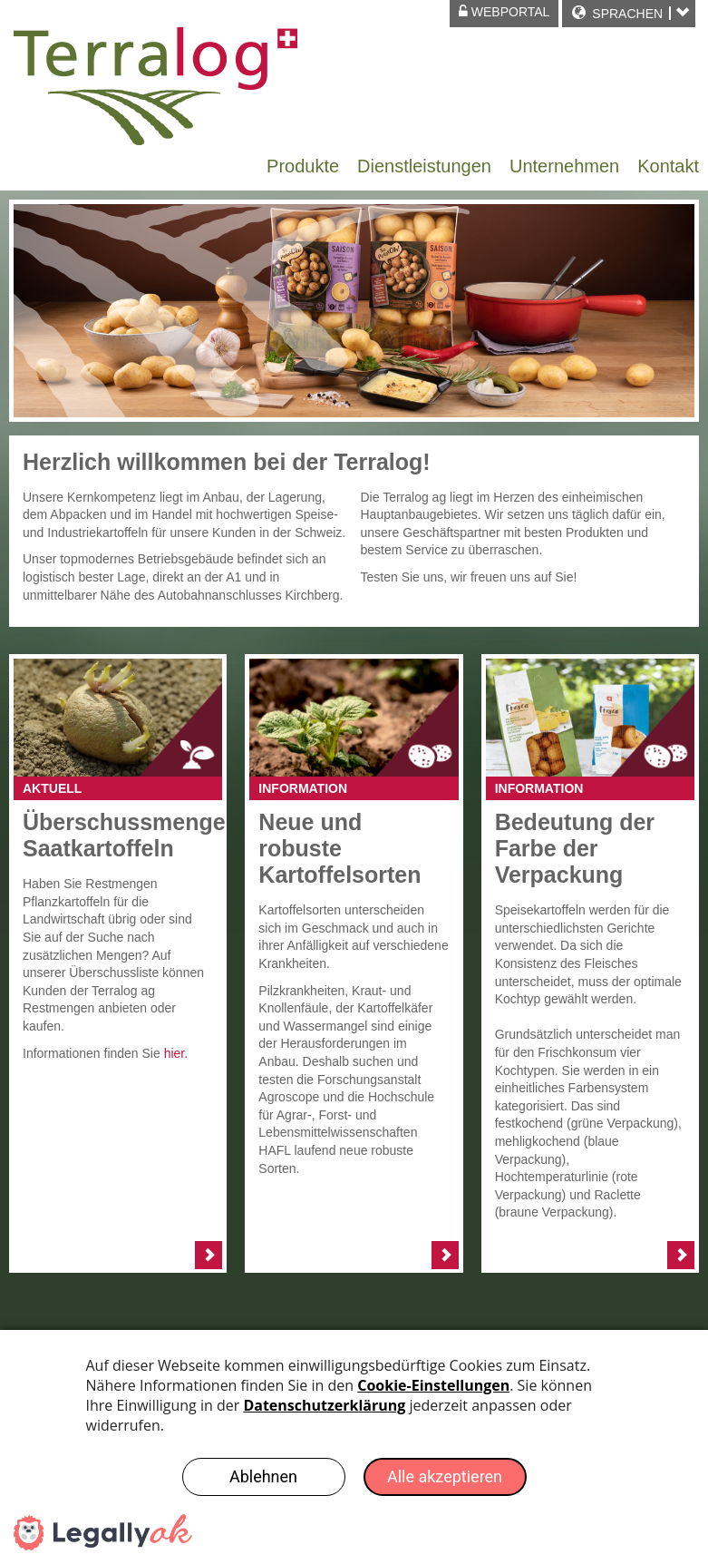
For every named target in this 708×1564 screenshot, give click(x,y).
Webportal (504, 12)
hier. (176, 1053)
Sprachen (627, 13)
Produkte (303, 166)
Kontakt (668, 166)
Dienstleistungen (424, 166)
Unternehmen (564, 166)
